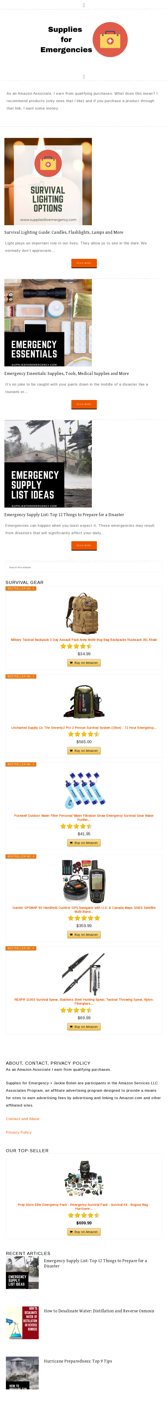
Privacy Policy (19, 1132)
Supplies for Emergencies (83, 40)
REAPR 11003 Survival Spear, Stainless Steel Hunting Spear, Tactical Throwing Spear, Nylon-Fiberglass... (84, 1001)
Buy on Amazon (86, 662)
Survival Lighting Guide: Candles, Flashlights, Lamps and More (63, 232)
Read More (84, 263)
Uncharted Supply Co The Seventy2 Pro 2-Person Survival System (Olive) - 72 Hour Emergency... (84, 727)
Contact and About (23, 1119)
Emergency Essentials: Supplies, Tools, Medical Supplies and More (66, 373)
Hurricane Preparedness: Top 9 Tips (78, 1361)
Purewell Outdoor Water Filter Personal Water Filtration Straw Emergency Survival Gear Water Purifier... (84, 817)
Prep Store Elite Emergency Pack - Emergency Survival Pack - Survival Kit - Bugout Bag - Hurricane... (84, 1206)
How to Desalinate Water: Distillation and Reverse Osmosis (99, 1311)
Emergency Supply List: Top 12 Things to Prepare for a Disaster (64, 514)
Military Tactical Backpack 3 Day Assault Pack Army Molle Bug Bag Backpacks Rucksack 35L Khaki (84, 640)
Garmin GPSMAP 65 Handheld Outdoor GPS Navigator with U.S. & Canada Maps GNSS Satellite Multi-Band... (84, 909)
